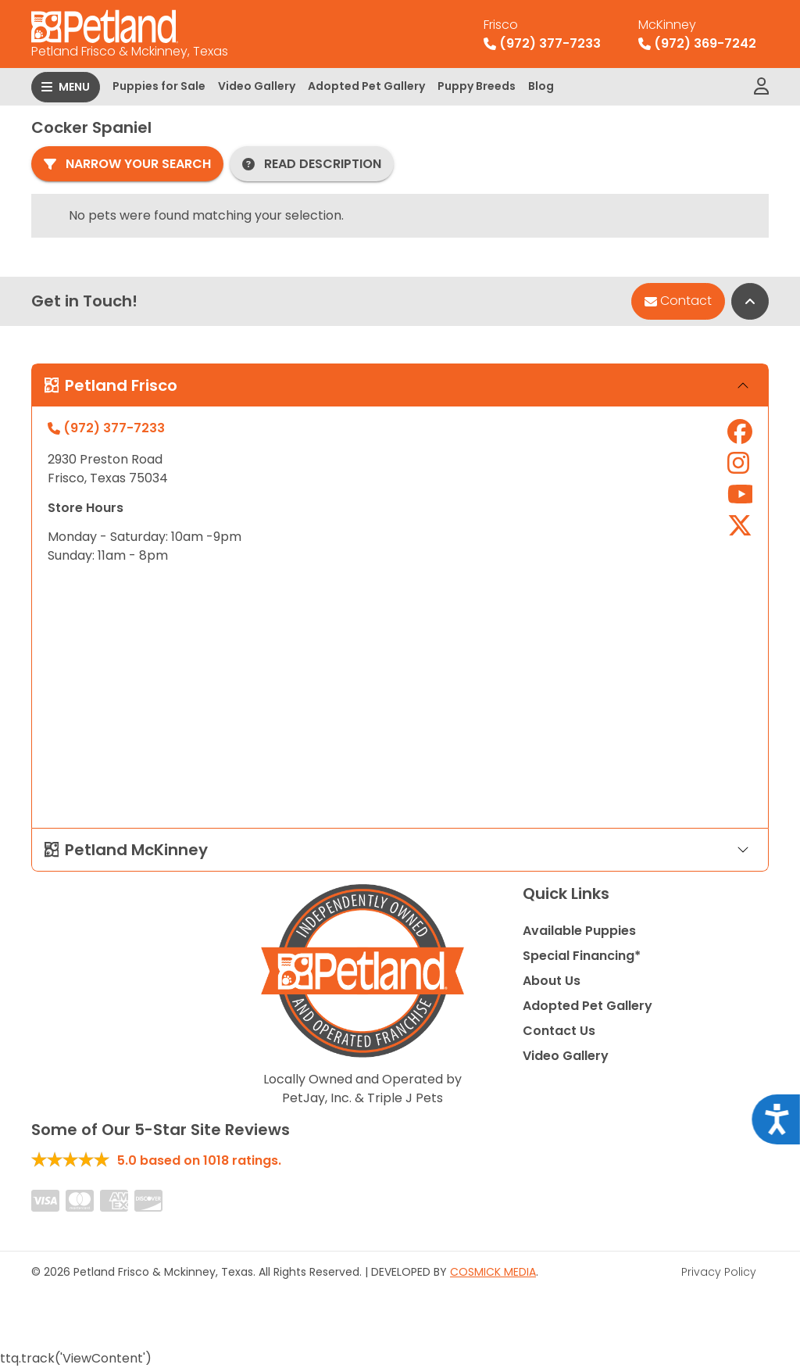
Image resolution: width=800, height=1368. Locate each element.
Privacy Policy (718, 1272)
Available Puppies (579, 931)
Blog (541, 86)
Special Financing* (582, 956)
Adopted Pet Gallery (366, 86)
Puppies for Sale (158, 86)
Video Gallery (256, 86)
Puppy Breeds (477, 86)
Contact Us (559, 1031)
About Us (551, 981)
